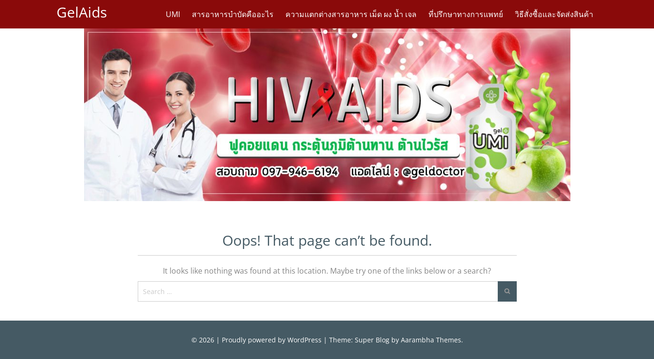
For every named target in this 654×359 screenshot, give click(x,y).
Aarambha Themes (431, 339)
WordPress (304, 339)
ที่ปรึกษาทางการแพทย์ (465, 14)
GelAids (82, 12)
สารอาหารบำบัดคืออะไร (233, 14)
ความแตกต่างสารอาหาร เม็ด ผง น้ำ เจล (351, 14)
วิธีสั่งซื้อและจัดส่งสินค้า (554, 14)
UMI (173, 14)
